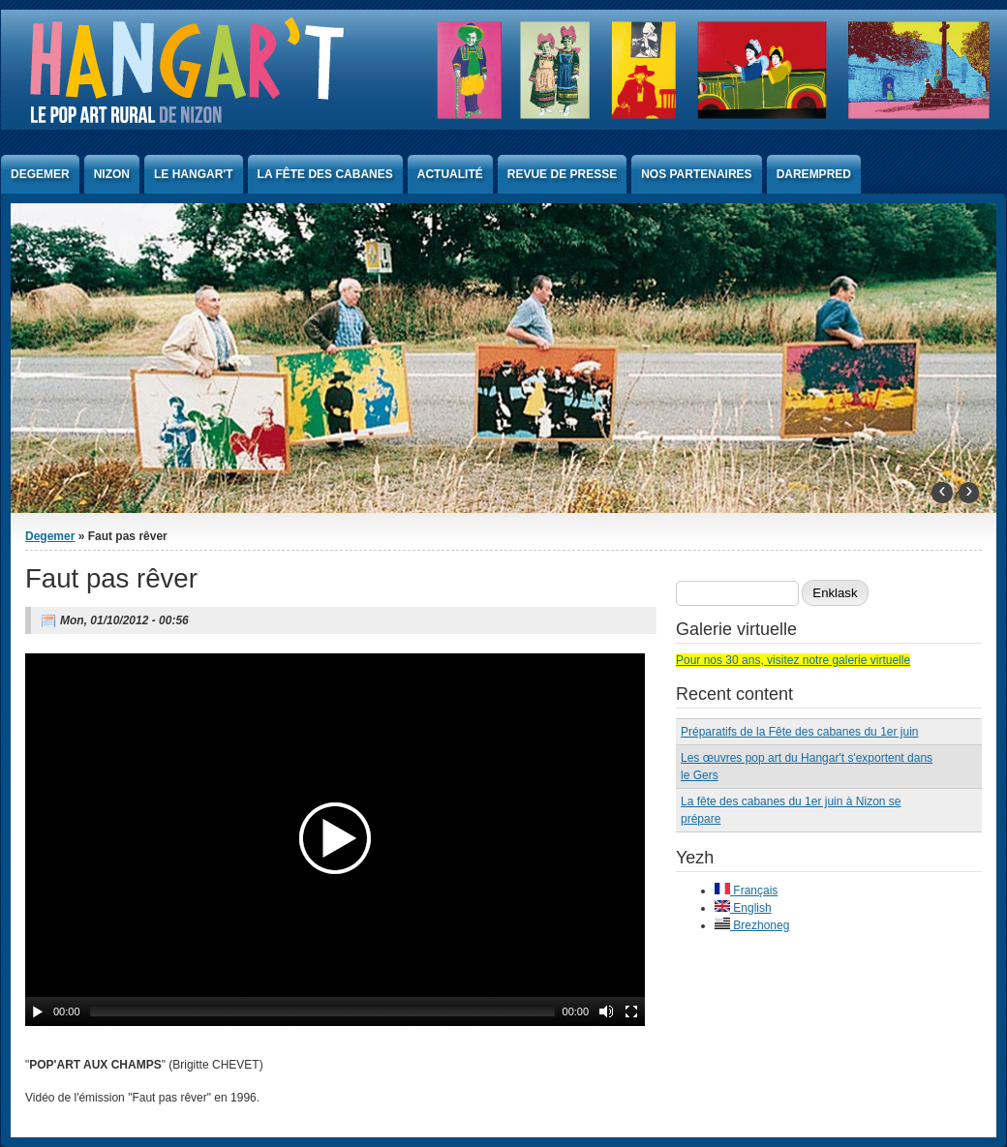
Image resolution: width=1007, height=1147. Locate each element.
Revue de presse (562, 174)
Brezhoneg (752, 925)
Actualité (450, 174)
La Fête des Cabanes (325, 174)
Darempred (814, 174)
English (743, 908)
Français (746, 890)
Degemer (40, 174)
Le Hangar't (193, 174)
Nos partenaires (696, 174)
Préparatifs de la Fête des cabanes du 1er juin (799, 732)
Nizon (112, 174)
